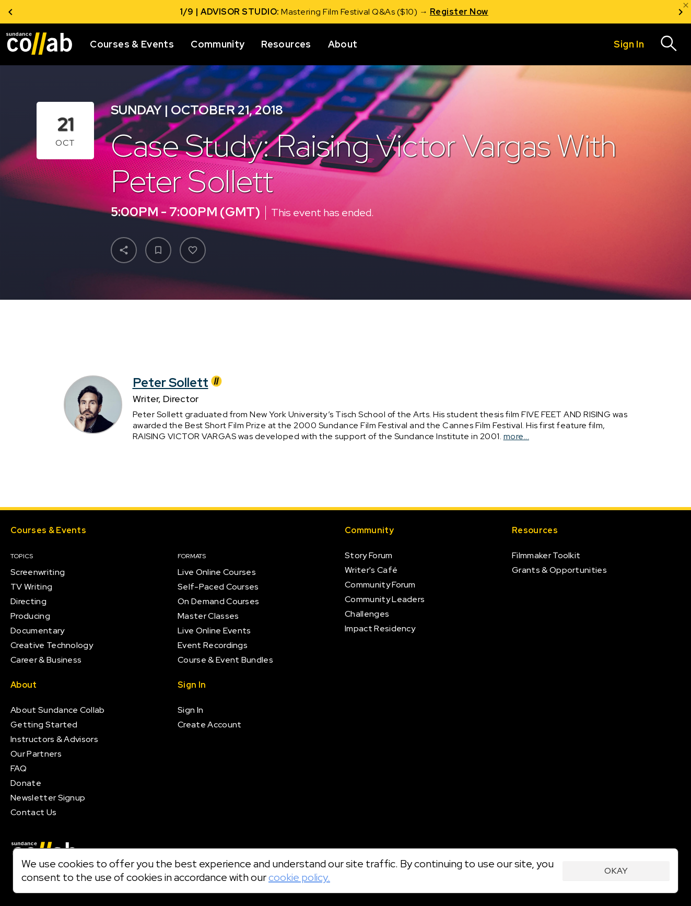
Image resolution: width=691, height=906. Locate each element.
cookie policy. (299, 877)
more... (516, 436)
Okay (616, 870)
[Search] (669, 44)
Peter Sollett (179, 382)
